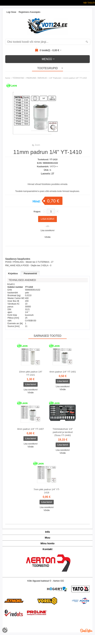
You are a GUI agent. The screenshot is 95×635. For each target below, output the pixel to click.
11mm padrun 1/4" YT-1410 (75, 78)
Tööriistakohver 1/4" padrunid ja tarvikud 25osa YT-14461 (63, 432)
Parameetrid (30, 273)
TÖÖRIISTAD (18, 78)
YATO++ (54, 166)
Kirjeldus (13, 273)
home (7, 78)
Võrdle (47, 237)
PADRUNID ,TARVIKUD (36, 78)
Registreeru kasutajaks (29, 12)
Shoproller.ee (86, 630)
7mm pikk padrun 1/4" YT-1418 (47, 491)
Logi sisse (11, 12)
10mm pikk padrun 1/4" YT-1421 (30, 373)
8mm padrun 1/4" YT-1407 (30, 429)
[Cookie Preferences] (5, 630)
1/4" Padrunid (55, 78)
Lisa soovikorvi (47, 230)
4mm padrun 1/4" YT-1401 (62, 371)
